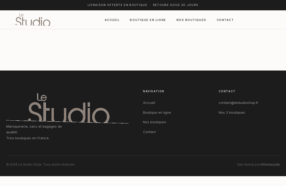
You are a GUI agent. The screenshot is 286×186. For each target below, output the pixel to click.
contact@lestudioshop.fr (238, 102)
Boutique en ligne (148, 20)
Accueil (112, 20)
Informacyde (270, 164)
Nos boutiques (191, 20)
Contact (225, 20)
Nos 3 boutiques (232, 112)
